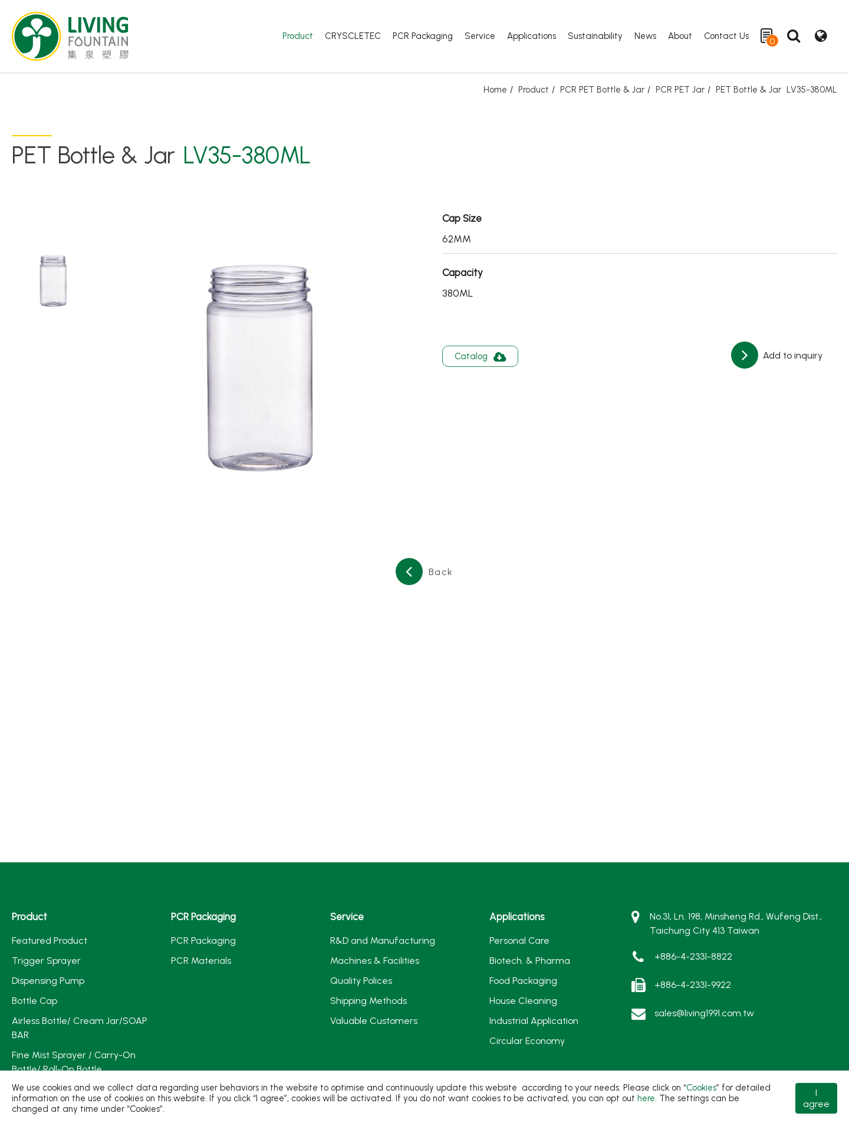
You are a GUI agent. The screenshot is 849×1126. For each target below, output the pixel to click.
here (646, 1098)
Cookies (701, 1087)
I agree (816, 1098)
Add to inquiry (791, 355)
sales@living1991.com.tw (704, 1013)
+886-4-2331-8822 (693, 956)
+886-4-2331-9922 (692, 984)
